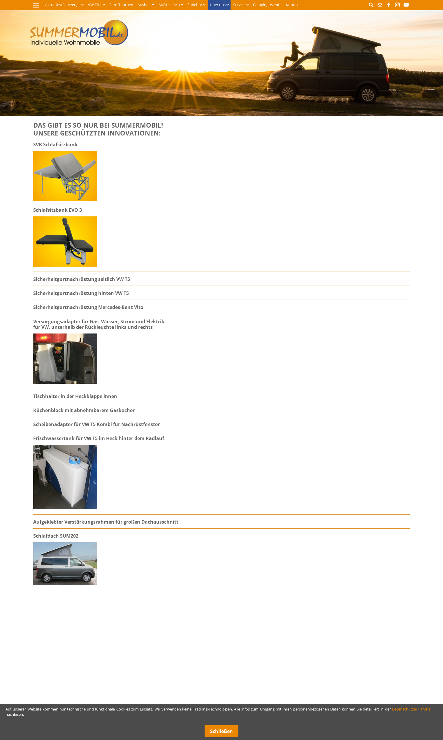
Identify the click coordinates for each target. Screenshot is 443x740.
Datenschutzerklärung (411, 709)
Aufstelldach (169, 4)
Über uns (218, 4)
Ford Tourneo (121, 4)
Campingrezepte (267, 4)
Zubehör (194, 4)
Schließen (221, 731)
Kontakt (293, 4)
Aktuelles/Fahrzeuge (62, 4)
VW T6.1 (95, 4)
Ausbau (144, 4)
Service (239, 4)
